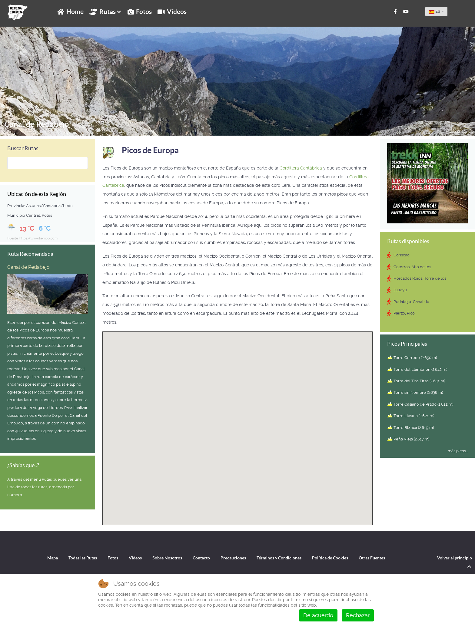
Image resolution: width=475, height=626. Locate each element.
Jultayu (400, 290)
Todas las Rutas (82, 557)
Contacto (201, 557)
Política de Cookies (330, 557)
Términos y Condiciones (279, 557)
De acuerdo (318, 615)
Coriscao (402, 255)
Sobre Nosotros (167, 557)
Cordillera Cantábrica (301, 168)
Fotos (113, 557)
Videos (135, 557)
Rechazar (358, 615)
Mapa (52, 557)
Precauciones (233, 557)
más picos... (458, 451)
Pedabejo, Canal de (411, 301)
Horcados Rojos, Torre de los (420, 278)
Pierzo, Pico (404, 313)
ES (435, 11)
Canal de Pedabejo (37, 124)
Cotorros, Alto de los (412, 267)
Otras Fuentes (372, 557)
